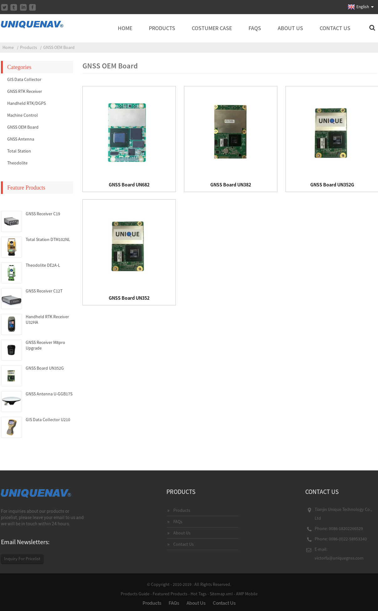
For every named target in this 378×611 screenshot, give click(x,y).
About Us (290, 28)
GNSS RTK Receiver (24, 91)
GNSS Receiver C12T (44, 291)
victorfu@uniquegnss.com (339, 558)
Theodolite (17, 163)
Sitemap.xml (221, 594)
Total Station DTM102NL (48, 239)
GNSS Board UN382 (230, 184)
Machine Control (22, 115)
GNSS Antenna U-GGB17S (49, 394)
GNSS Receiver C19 (43, 214)
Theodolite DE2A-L (43, 265)
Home (125, 28)
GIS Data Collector (24, 79)
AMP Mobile (247, 594)
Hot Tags (199, 594)
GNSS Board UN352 (129, 298)
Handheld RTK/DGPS (26, 103)
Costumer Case (212, 28)
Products (162, 28)
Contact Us (335, 28)
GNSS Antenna (20, 139)
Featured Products (170, 594)
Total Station (19, 151)
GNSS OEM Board (59, 47)
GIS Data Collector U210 (48, 419)
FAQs (255, 28)
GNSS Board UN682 (129, 184)
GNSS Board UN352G (45, 368)
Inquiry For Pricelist (22, 558)
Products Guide (135, 594)
